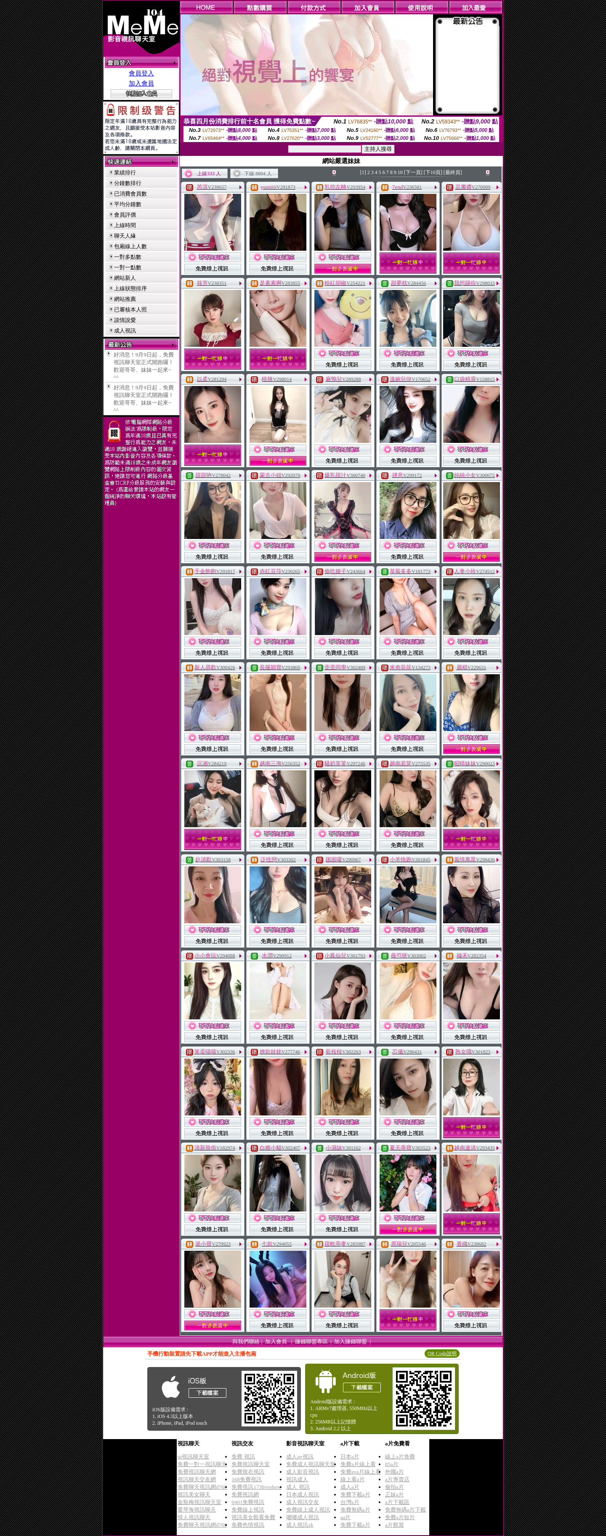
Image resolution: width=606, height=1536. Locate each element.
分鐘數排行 (127, 183)
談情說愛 (125, 320)
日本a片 (349, 1456)
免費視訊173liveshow (256, 1487)
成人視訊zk (299, 1525)
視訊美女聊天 (194, 1494)
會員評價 (125, 215)
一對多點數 (127, 257)
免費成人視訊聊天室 (310, 1464)
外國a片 (394, 1472)
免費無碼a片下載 (405, 1510)
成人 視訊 (297, 1487)
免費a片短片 (400, 1517)
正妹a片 (394, 1494)
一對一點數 (127, 267)
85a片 (392, 1464)
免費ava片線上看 (360, 1472)
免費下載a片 (355, 1494)
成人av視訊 (299, 1456)
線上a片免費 (400, 1456)
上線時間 (125, 225)
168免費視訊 (246, 1479)
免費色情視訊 (247, 1525)
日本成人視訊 (302, 1494)
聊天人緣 (125, 236)
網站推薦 (125, 299)
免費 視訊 (243, 1456)
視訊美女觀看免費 (253, 1517)
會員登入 (141, 73)
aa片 (345, 1517)
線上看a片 (352, 1479)
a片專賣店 (397, 1479)
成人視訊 (125, 330)
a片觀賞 (394, 1525)
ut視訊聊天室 (193, 1456)
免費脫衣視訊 (247, 1472)
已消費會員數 (130, 193)
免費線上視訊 (247, 1510)
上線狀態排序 (130, 288)
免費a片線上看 (358, 1464)
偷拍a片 (394, 1487)
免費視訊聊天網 (197, 1472)
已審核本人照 (130, 309)
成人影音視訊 (302, 1472)
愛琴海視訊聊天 (197, 1510)
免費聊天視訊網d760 (202, 1487)
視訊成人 (297, 1479)
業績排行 (125, 172)
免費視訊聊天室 (250, 1464)
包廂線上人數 (130, 246)
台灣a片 (349, 1502)
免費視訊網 (245, 1494)
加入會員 (141, 83)
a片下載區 (397, 1502)
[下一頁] (413, 172)
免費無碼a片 (355, 1510)
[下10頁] (433, 172)
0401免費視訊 (247, 1502)
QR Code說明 (442, 1353)
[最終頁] (453, 172)
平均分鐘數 (127, 204)
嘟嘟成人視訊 (302, 1517)
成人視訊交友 (302, 1502)
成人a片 (349, 1487)
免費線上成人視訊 (308, 1510)
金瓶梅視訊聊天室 (199, 1502)
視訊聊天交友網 (197, 1479)
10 (400, 172)
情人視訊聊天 (194, 1517)
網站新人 (125, 278)
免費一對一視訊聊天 (202, 1464)
